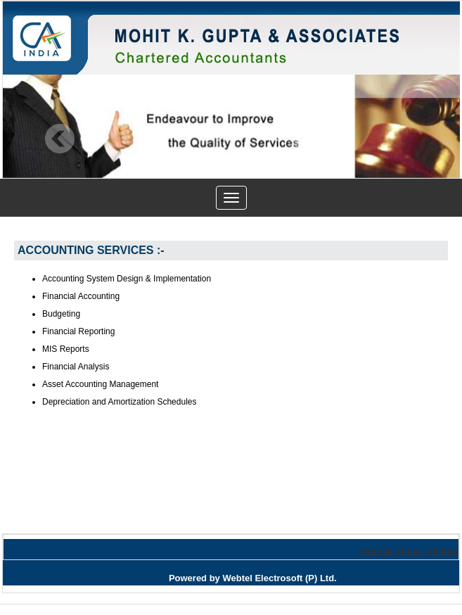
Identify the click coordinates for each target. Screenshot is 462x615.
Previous (60, 139)
